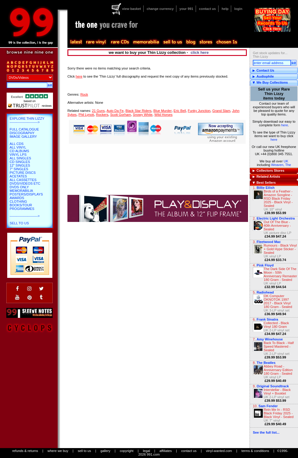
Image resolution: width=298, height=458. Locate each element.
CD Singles (20, 162)
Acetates (18, 176)
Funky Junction (199, 110)
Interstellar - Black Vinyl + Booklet (277, 391)
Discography (22, 133)
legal (146, 451)
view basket (131, 9)
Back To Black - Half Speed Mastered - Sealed (279, 346)
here (284, 125)
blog (191, 42)
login (238, 9)
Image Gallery (23, 136)
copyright (126, 451)
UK (286, 161)
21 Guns (98, 110)
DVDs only (19, 187)
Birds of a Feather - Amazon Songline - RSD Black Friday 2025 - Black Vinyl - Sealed (278, 198)
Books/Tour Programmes (22, 207)
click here (200, 52)
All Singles (20, 158)
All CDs (16, 144)
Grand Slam (221, 110)
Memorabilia (21, 190)
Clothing (18, 201)
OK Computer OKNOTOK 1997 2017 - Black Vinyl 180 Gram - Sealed (278, 301)
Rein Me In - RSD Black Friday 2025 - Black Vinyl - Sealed (278, 413)
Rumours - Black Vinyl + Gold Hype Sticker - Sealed (280, 249)
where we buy (58, 451)
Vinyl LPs (18, 154)
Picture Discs (23, 172)
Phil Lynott (86, 114)
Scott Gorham (120, 114)
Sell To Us (19, 223)
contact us (207, 9)
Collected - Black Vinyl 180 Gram (276, 324)
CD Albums (19, 151)
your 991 (186, 9)
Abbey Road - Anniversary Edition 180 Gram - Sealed (278, 369)
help (225, 9)
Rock (84, 94)
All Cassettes (23, 180)
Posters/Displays (26, 194)
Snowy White (142, 114)
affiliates (166, 451)
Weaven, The (281, 165)
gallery (105, 451)
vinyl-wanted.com (219, 451)
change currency (160, 9)
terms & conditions (255, 451)
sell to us (84, 451)
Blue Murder (162, 110)
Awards (17, 198)
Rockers (102, 114)
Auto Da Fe (115, 110)
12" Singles (20, 165)
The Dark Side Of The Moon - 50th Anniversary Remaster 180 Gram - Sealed (280, 274)
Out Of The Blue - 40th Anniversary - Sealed (277, 225)
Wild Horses (163, 114)
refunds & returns (25, 451)
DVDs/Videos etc (25, 183)
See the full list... (266, 432)
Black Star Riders (138, 110)
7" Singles (19, 169)
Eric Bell (180, 110)
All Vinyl (18, 147)
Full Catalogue (24, 129)
